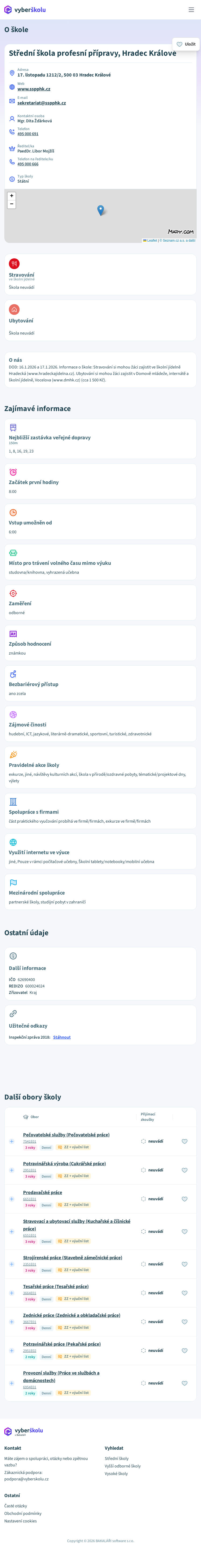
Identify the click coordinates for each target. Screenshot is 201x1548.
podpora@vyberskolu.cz (26, 1479)
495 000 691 (27, 134)
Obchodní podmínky (22, 1513)
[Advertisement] (100, 1062)
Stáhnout (62, 1037)
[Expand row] (12, 1141)
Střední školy (116, 1459)
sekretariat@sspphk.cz (41, 103)
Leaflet (150, 240)
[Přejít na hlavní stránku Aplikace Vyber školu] (25, 9)
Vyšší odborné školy (123, 1466)
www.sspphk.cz (33, 89)
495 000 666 (27, 164)
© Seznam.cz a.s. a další (177, 240)
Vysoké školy (116, 1474)
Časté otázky (15, 1506)
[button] (100, 210)
